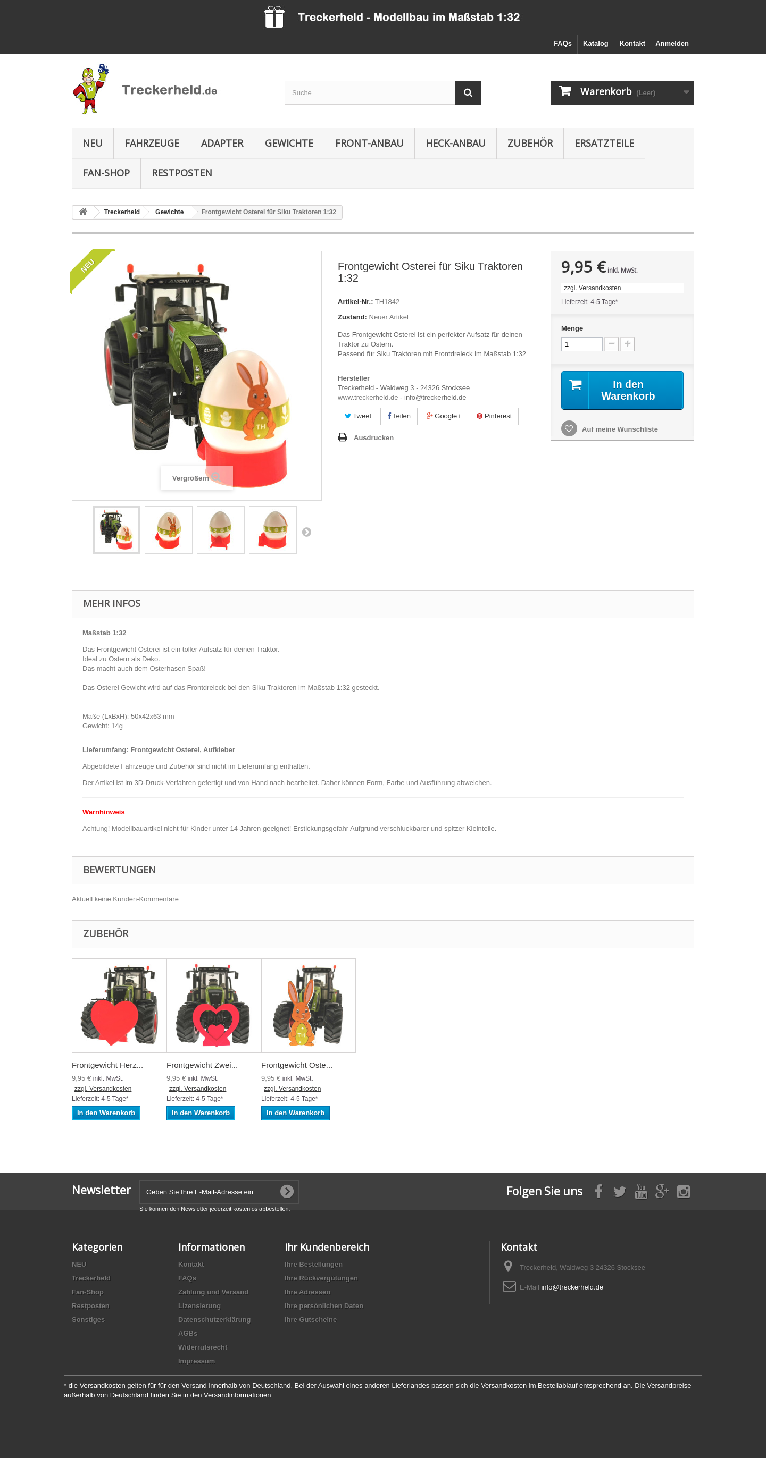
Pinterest (494, 416)
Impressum (196, 1361)
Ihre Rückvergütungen (321, 1278)
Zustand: (352, 317)
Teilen (399, 416)
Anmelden (672, 43)
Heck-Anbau (456, 143)
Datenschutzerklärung (214, 1320)
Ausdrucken (374, 438)
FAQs (563, 43)
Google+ (444, 416)
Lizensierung (199, 1306)
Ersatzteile (604, 143)
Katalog (596, 43)
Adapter (222, 143)
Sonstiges (88, 1320)
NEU (92, 143)
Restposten (182, 172)
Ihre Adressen (307, 1292)
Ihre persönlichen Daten (324, 1306)
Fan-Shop (106, 172)
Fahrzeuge (151, 143)
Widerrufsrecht (202, 1347)
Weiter (306, 531)
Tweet (358, 416)
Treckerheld (91, 1278)
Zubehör (530, 143)
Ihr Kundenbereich (327, 1247)
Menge (572, 328)
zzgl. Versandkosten (592, 288)
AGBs (187, 1333)
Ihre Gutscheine (311, 1320)
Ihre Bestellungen (314, 1264)
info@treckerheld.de (572, 1287)
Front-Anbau (369, 143)
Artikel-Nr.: (355, 302)
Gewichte (289, 143)
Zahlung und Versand (213, 1292)
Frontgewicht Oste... (296, 1064)
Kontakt (632, 43)
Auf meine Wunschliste (619, 430)
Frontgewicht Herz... (107, 1064)
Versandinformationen (237, 1395)
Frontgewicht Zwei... (202, 1064)
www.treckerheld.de (368, 397)
